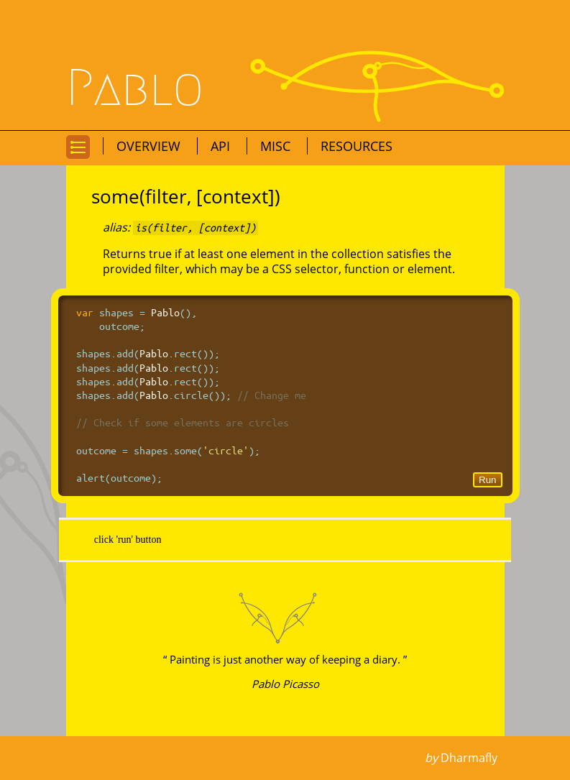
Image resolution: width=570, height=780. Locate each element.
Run (487, 479)
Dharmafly (469, 758)
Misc (277, 146)
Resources (356, 146)
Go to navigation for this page (78, 157)
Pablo (135, 88)
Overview (150, 146)
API (222, 146)
